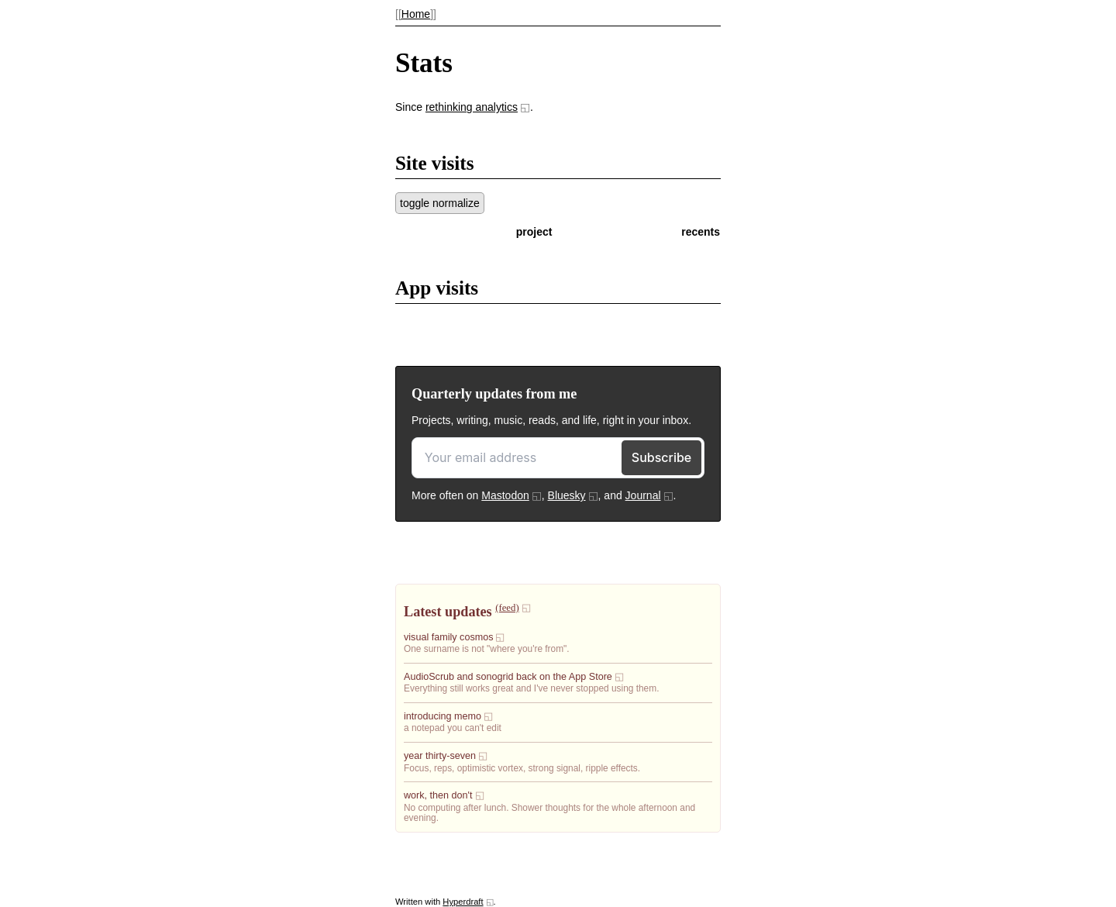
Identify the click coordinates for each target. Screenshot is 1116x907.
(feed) (506, 607)
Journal (643, 495)
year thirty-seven (440, 755)
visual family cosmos (448, 637)
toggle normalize (440, 203)
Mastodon (505, 495)
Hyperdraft (463, 901)
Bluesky (567, 495)
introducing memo (442, 716)
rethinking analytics (471, 107)
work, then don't (438, 795)
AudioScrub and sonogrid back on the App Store (508, 676)
